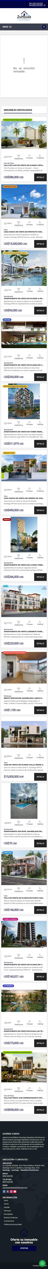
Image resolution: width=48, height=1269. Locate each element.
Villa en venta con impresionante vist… (23, 1098)
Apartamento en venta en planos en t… (23, 965)
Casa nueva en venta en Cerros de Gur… (24, 498)
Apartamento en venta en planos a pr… (23, 298)
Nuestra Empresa (11, 1218)
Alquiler (7, 1207)
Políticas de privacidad (13, 1224)
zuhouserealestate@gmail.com (15, 1188)
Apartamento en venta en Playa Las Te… (24, 1031)
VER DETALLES (24, 135)
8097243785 (38, 3)
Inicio (6, 1200)
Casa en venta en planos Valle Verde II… (24, 765)
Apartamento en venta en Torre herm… (23, 432)
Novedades (8, 1214)
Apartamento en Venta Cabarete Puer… (23, 631)
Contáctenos (9, 1221)
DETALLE (40, 177)
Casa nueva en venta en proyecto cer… (23, 232)
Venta (6, 1204)
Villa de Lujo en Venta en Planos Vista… (24, 165)
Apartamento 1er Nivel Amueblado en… (23, 831)
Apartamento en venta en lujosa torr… (24, 565)
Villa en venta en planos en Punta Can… (24, 898)
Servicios (7, 1211)
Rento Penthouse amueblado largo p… (23, 698)
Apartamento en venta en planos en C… (23, 365)
